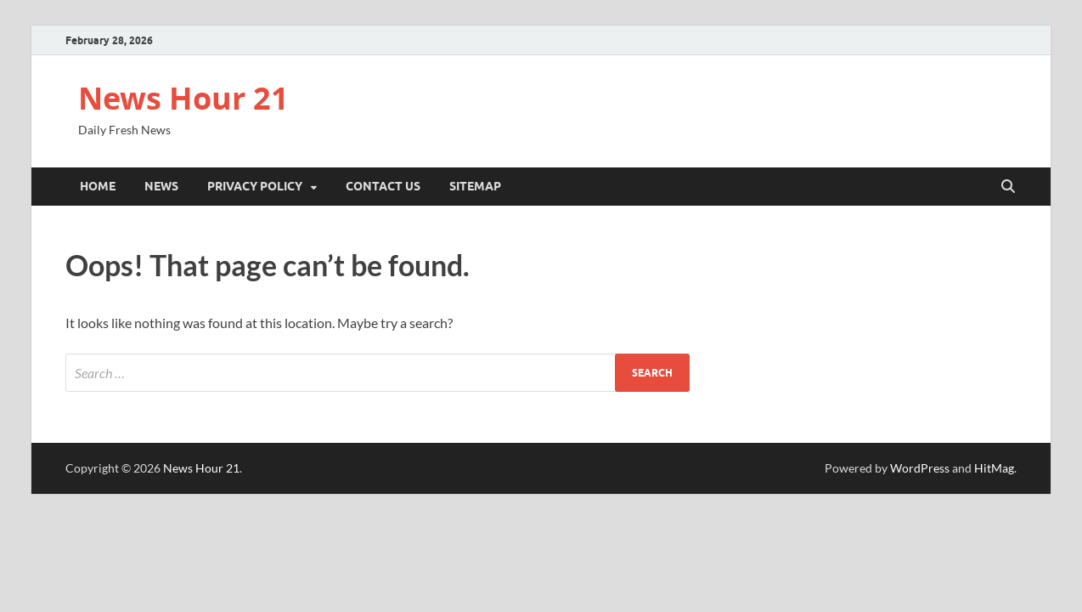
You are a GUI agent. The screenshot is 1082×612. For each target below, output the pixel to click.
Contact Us (383, 186)
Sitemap (475, 186)
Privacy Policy (254, 186)
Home (98, 186)
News (161, 186)
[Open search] (1008, 187)
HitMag (994, 468)
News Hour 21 (183, 98)
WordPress (920, 468)
